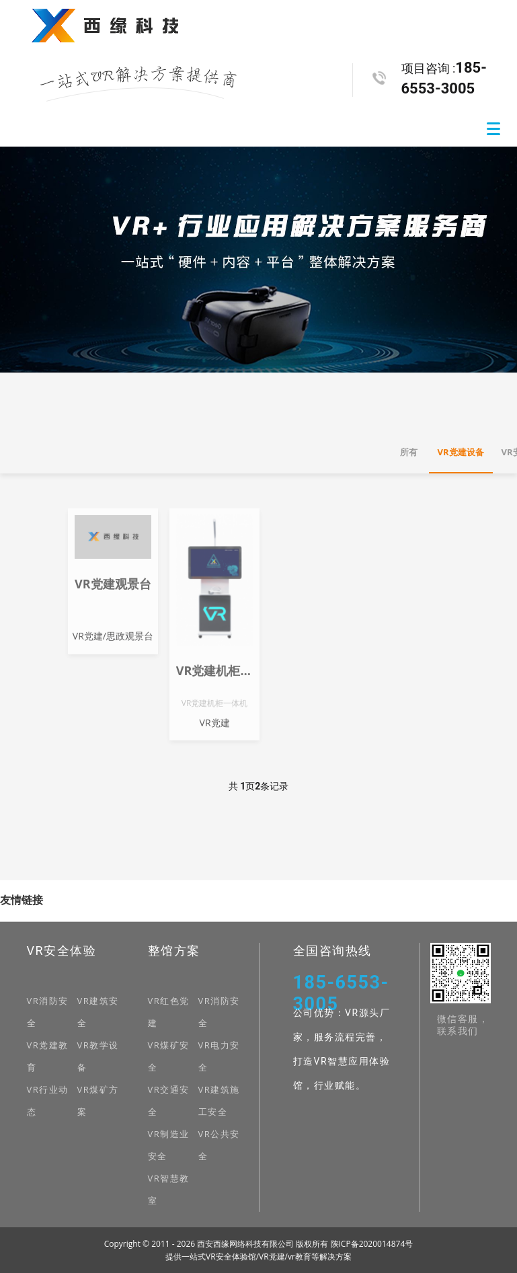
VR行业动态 (48, 1100)
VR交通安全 (169, 1100)
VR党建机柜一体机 (214, 678)
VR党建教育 (48, 1056)
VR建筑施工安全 (219, 1100)
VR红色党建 (169, 1012)
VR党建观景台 (113, 592)
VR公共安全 (219, 1145)
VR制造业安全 (169, 1145)
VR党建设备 (461, 452)
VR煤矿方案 (98, 1100)
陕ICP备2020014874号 (372, 1243)
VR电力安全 (219, 1056)
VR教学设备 (98, 1056)
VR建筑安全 (98, 1012)
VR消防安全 (48, 1012)
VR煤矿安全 (169, 1056)
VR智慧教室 (169, 1189)
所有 (408, 452)
